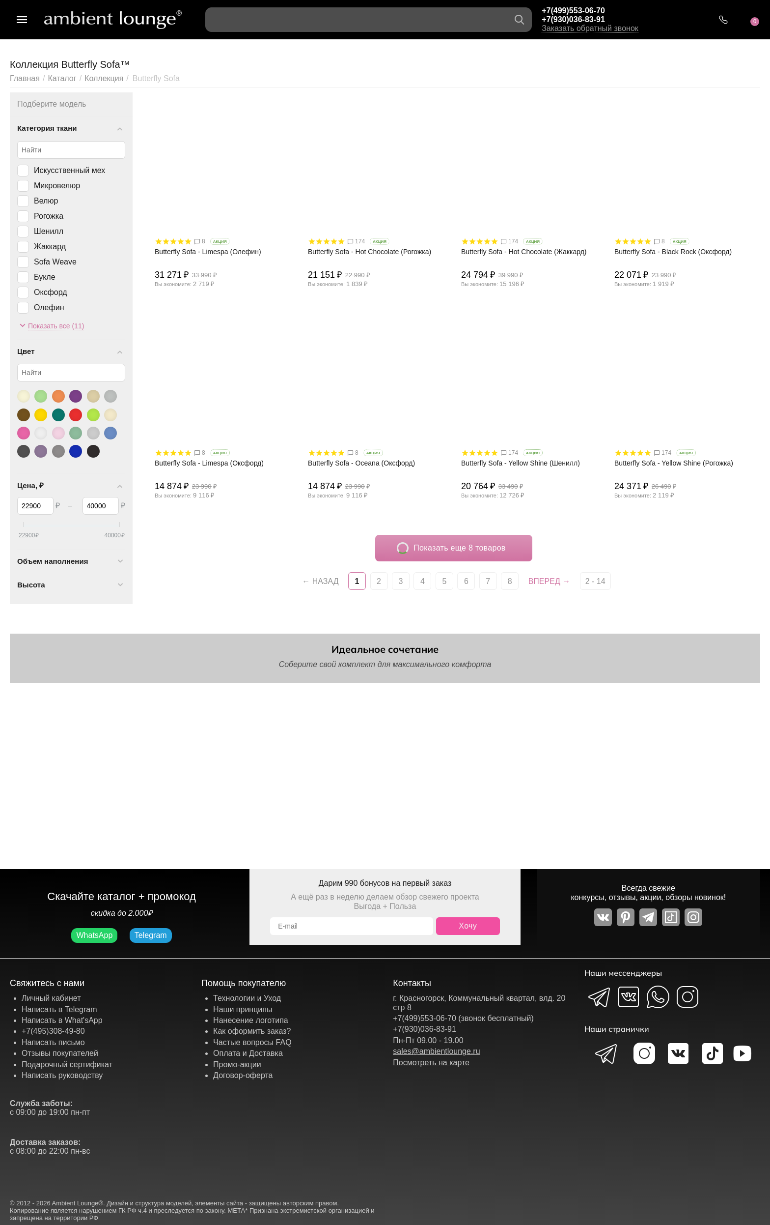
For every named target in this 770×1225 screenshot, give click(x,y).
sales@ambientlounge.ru (436, 1051)
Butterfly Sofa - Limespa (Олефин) (208, 252)
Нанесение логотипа (250, 1020)
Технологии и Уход (247, 998)
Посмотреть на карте (431, 1062)
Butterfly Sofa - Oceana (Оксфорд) (361, 463)
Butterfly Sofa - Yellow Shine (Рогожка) (673, 463)
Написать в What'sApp (62, 1020)
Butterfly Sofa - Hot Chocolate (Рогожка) (369, 252)
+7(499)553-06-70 (573, 10)
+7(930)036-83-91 (573, 19)
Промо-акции (237, 1064)
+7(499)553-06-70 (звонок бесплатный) (463, 1018)
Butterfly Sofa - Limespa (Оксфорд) (209, 463)
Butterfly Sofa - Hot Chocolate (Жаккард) (524, 252)
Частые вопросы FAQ (252, 1042)
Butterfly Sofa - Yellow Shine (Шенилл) (520, 463)
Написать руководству (62, 1075)
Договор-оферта (243, 1075)
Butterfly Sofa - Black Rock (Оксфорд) (673, 252)
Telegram (151, 935)
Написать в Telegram (59, 1009)
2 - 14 (595, 581)
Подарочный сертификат (67, 1064)
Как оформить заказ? (252, 1031)
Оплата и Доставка (248, 1053)
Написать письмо (53, 1042)
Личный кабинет (51, 998)
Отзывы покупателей (60, 1053)
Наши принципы (242, 1009)
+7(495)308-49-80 (53, 1031)
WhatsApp (94, 935)
